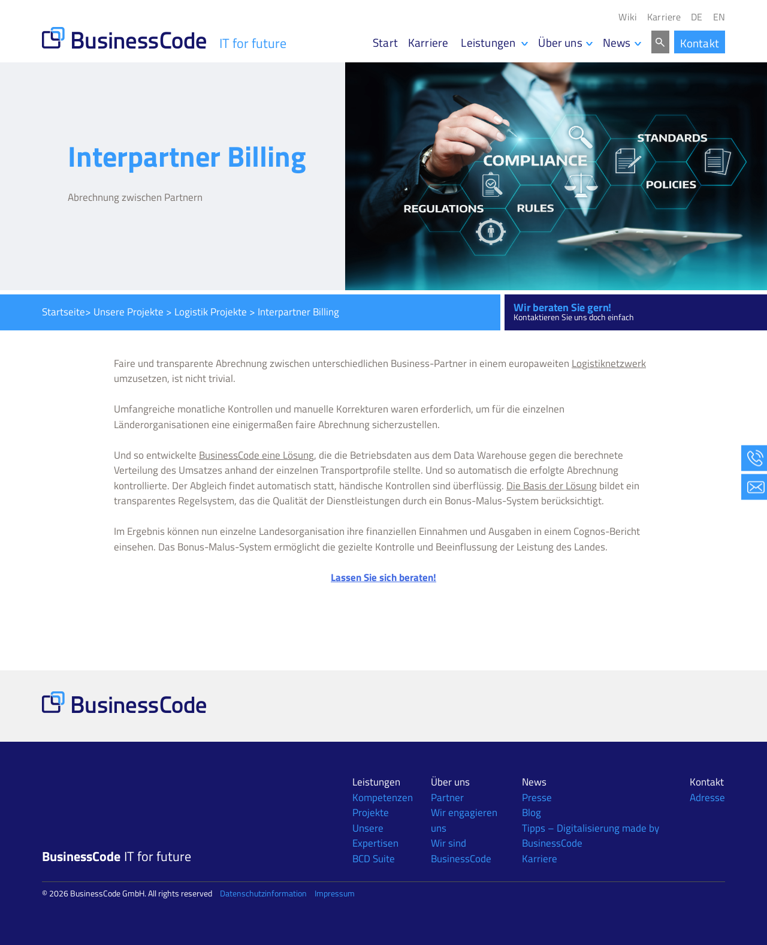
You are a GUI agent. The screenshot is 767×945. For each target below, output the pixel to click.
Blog (531, 812)
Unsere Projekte (128, 312)
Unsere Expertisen (375, 835)
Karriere (664, 17)
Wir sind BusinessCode (461, 850)
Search (660, 42)
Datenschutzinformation (263, 893)
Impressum (335, 893)
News (617, 42)
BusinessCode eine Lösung (256, 455)
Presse (537, 797)
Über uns (560, 42)
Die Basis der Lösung (551, 485)
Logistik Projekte (210, 312)
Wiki (627, 17)
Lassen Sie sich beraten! (383, 577)
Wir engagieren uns (464, 820)
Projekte (370, 812)
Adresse (707, 797)
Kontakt (699, 43)
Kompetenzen (382, 797)
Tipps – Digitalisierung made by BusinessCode (590, 835)
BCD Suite (373, 858)
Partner (447, 797)
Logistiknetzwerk (609, 363)
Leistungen (376, 782)
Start (385, 42)
